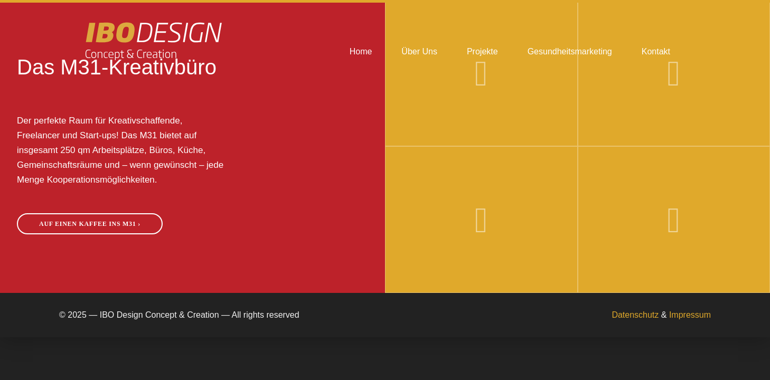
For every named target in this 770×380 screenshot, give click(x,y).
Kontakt (656, 51)
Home (361, 51)
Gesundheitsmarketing (570, 51)
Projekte (482, 51)
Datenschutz (635, 314)
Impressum (690, 314)
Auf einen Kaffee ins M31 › (89, 223)
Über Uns (419, 51)
